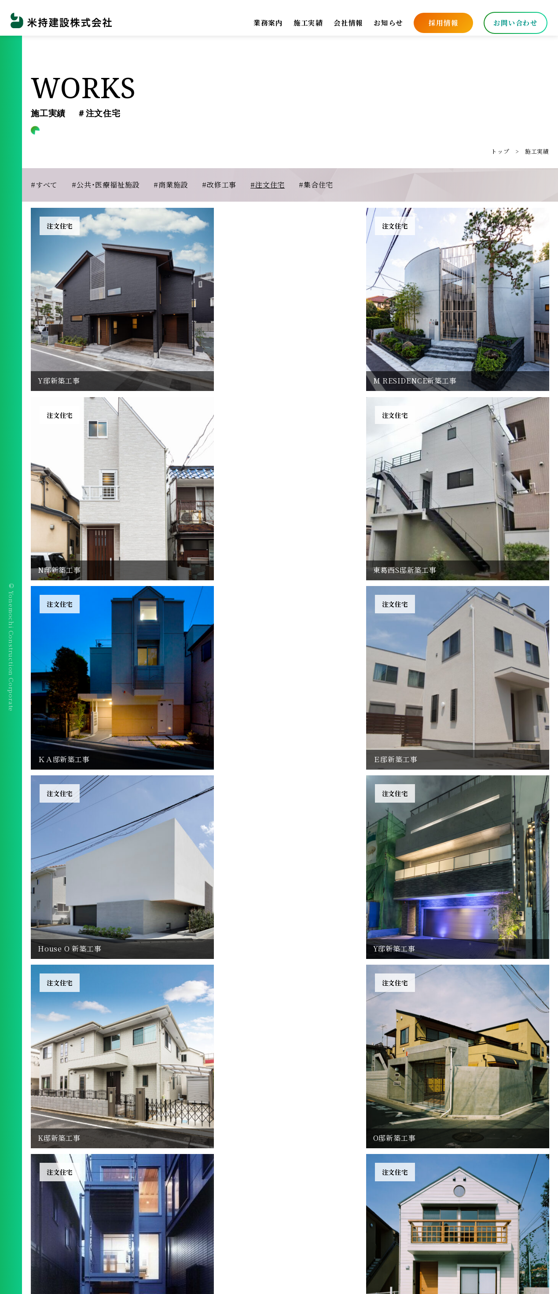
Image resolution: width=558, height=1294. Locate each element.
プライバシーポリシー (317, 1158)
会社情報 (345, 20)
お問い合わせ (512, 20)
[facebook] (40, 1216)
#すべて (44, 185)
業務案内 (264, 20)
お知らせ (385, 20)
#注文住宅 (267, 185)
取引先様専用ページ (314, 1175)
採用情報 (440, 20)
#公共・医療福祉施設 (106, 185)
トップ (500, 151)
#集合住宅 (316, 185)
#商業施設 (171, 185)
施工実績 (304, 20)
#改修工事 (219, 185)
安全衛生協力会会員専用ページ (391, 1175)
